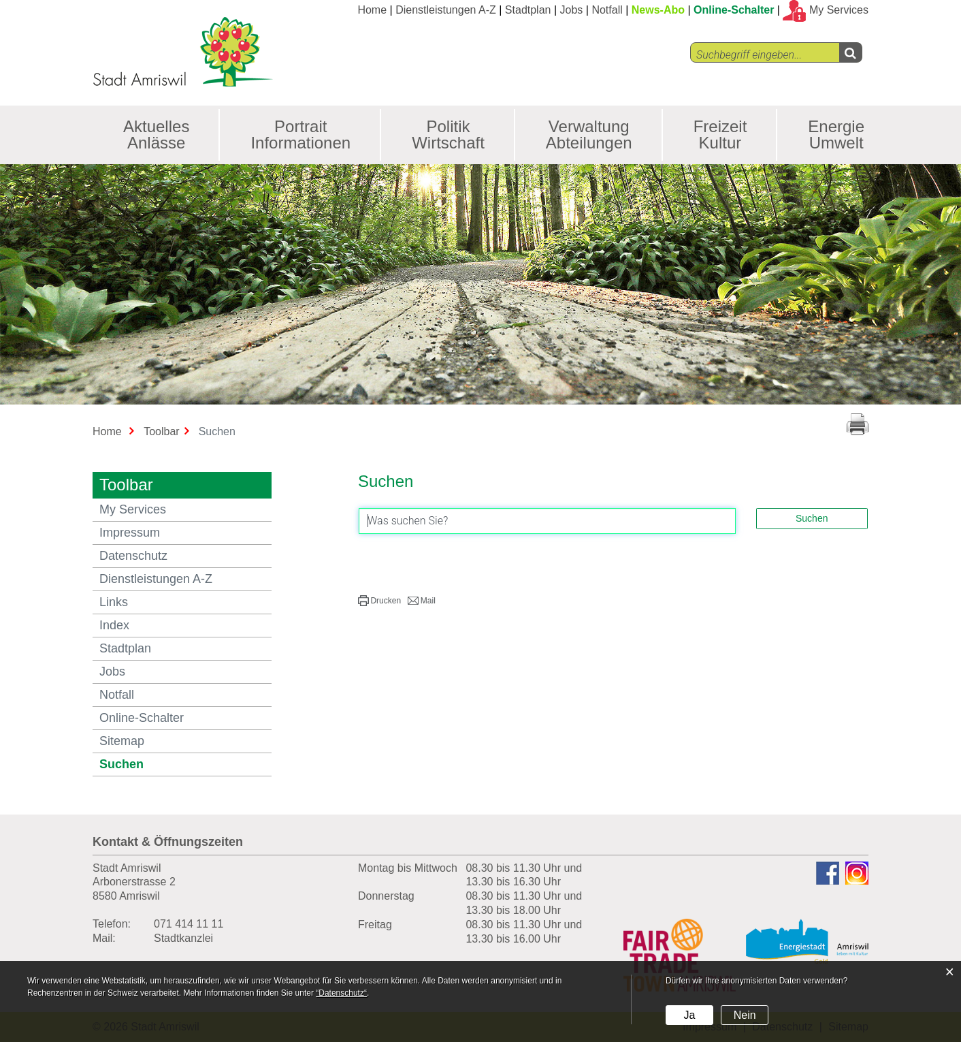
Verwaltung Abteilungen (589, 134)
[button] (379, 600)
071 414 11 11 (188, 924)
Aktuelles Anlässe (156, 134)
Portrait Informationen (300, 134)
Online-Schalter (734, 10)
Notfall (606, 10)
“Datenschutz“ (341, 993)
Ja (689, 1015)
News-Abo (658, 10)
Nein (745, 1015)
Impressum (129, 532)
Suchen (158, 764)
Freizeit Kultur (720, 134)
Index (114, 625)
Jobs (571, 10)
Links (113, 602)
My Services (132, 509)
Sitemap (121, 741)
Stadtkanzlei (183, 938)
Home (372, 10)
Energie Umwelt (836, 134)
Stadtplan (528, 10)
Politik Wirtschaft (448, 134)
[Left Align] (850, 52)
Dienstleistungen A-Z (445, 10)
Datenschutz (133, 556)
